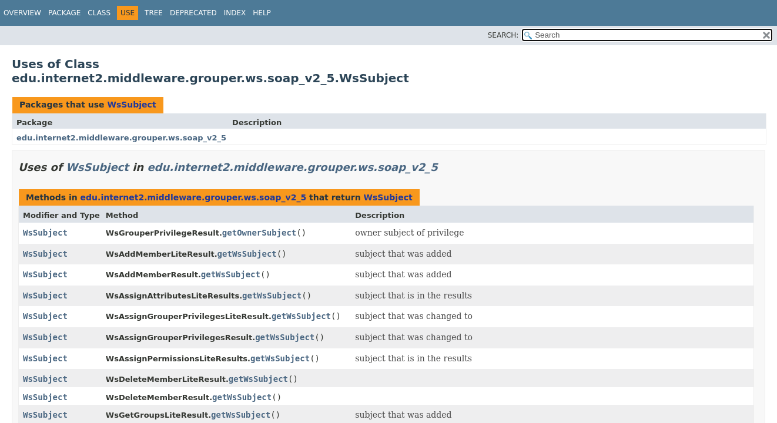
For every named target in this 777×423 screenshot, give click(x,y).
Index (235, 13)
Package (64, 13)
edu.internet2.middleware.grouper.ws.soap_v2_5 (121, 137)
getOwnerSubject (259, 232)
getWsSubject (247, 253)
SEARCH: (503, 35)
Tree (154, 13)
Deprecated (193, 13)
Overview (22, 13)
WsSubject (131, 104)
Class (99, 13)
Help (262, 13)
